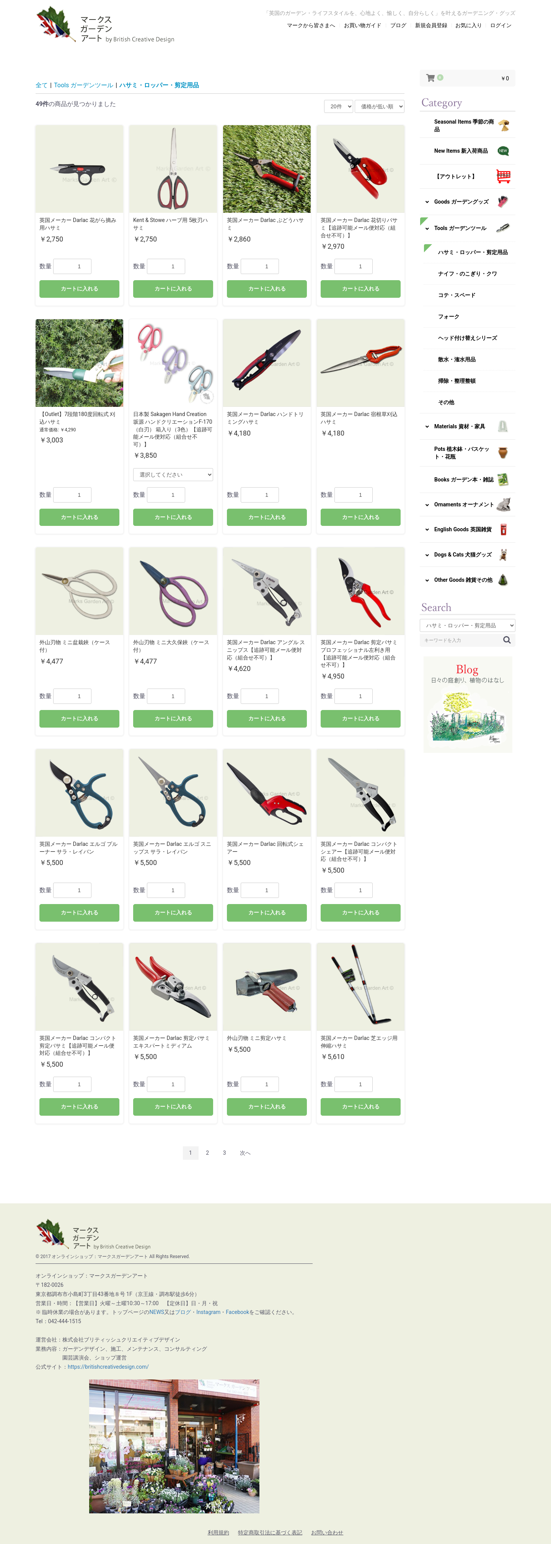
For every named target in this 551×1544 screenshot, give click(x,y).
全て (42, 85)
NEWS (156, 1312)
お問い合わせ (327, 1532)
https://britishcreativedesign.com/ (108, 1367)
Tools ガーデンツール (83, 85)
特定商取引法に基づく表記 (270, 1532)
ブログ (183, 1312)
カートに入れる (79, 289)
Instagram (208, 1312)
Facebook (237, 1312)
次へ (245, 1153)
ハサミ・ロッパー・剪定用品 (159, 85)
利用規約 (218, 1532)
